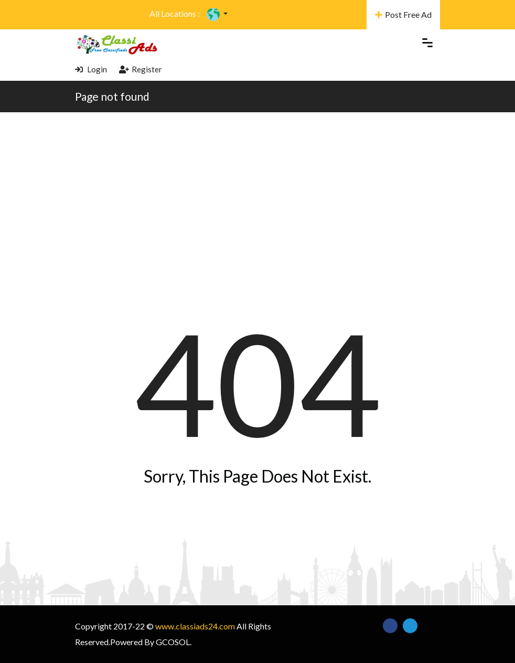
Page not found (112, 96)
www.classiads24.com (195, 626)
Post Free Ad (403, 14)
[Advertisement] (257, 190)
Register (140, 69)
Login (91, 69)
